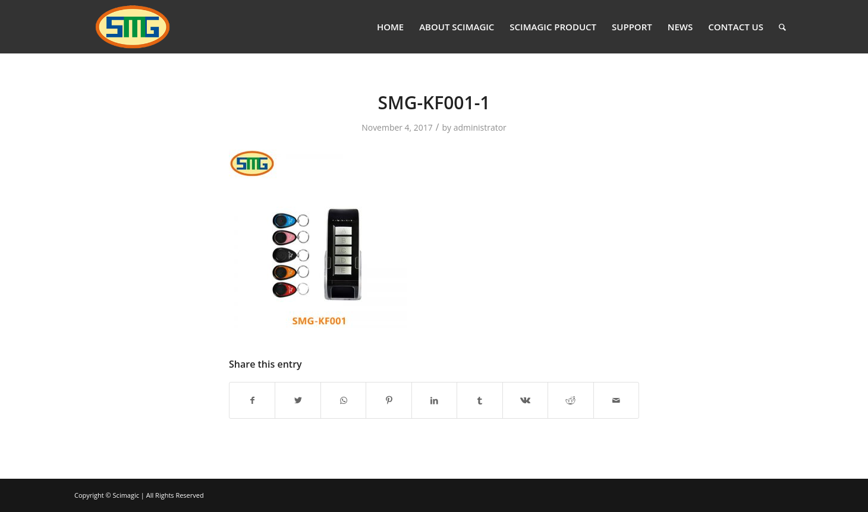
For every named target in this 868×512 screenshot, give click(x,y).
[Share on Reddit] (570, 400)
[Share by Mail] (616, 400)
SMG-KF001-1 (434, 102)
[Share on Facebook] (252, 400)
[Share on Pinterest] (388, 400)
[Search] (782, 26)
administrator (480, 127)
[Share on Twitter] (297, 400)
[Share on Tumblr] (479, 400)
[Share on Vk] (525, 400)
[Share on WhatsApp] (343, 400)
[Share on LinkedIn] (434, 400)
